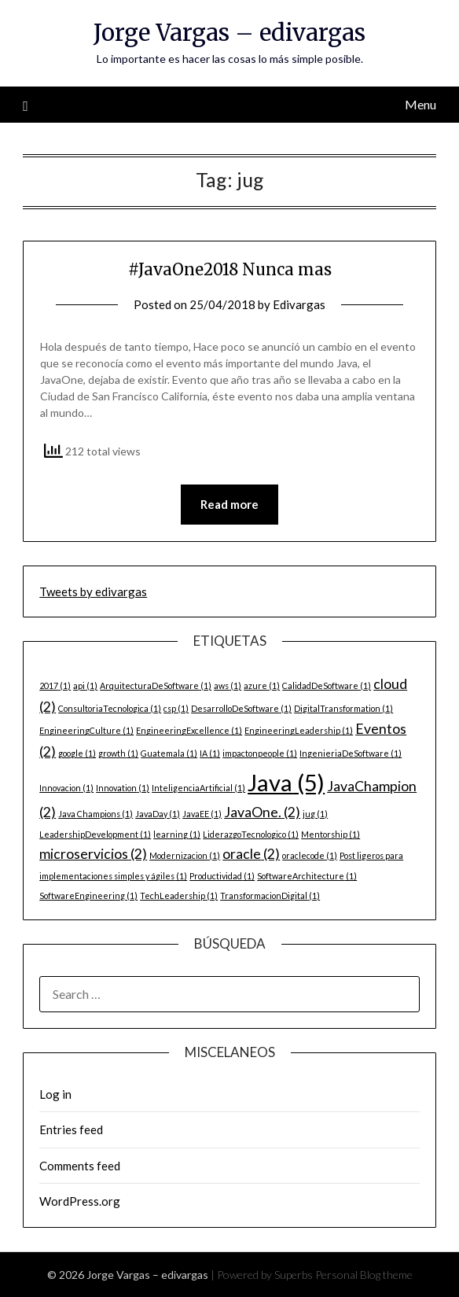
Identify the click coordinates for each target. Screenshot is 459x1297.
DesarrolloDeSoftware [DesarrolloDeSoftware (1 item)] (241, 708)
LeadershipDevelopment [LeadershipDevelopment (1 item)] (95, 834)
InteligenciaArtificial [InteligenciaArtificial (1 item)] (198, 788)
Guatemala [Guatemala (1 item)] (169, 753)
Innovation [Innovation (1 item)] (122, 788)
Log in (55, 1094)
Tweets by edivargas (93, 591)
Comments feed (79, 1166)
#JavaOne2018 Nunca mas (230, 269)
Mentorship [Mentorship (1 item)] (330, 834)
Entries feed (71, 1129)
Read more (229, 504)
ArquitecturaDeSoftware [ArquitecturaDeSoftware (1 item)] (155, 685)
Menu (420, 104)
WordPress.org (79, 1201)
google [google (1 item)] (77, 753)
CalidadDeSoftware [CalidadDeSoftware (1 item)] (326, 685)
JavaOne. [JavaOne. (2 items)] (262, 812)
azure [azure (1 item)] (262, 685)
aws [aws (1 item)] (227, 685)
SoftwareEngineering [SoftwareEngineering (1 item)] (88, 895)
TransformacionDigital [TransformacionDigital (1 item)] (270, 895)
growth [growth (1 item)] (118, 753)
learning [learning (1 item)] (176, 834)
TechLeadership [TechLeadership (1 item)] (179, 895)
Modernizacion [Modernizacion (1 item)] (184, 855)
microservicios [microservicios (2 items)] (93, 854)
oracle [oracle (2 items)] (251, 854)
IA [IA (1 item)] (210, 753)
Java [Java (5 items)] (286, 782)
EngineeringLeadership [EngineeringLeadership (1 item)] (298, 730)
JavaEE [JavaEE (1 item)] (202, 814)
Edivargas (299, 304)
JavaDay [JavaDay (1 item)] (157, 814)
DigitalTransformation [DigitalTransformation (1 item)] (343, 708)
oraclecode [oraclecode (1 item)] (309, 855)
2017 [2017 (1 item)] (55, 685)
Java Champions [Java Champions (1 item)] (95, 814)
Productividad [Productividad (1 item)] (222, 876)
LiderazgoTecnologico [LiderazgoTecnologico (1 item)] (251, 834)
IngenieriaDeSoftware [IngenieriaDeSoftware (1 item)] (350, 753)
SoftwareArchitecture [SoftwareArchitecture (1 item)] (307, 876)
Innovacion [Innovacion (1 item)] (66, 788)
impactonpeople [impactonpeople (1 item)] (259, 753)
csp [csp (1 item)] (176, 708)
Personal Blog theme (364, 1274)
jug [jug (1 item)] (315, 814)
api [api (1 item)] (85, 685)
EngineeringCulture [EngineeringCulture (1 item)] (86, 730)
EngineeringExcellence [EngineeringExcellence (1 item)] (189, 730)
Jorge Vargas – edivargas (229, 32)
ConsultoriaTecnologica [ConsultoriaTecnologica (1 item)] (109, 708)
